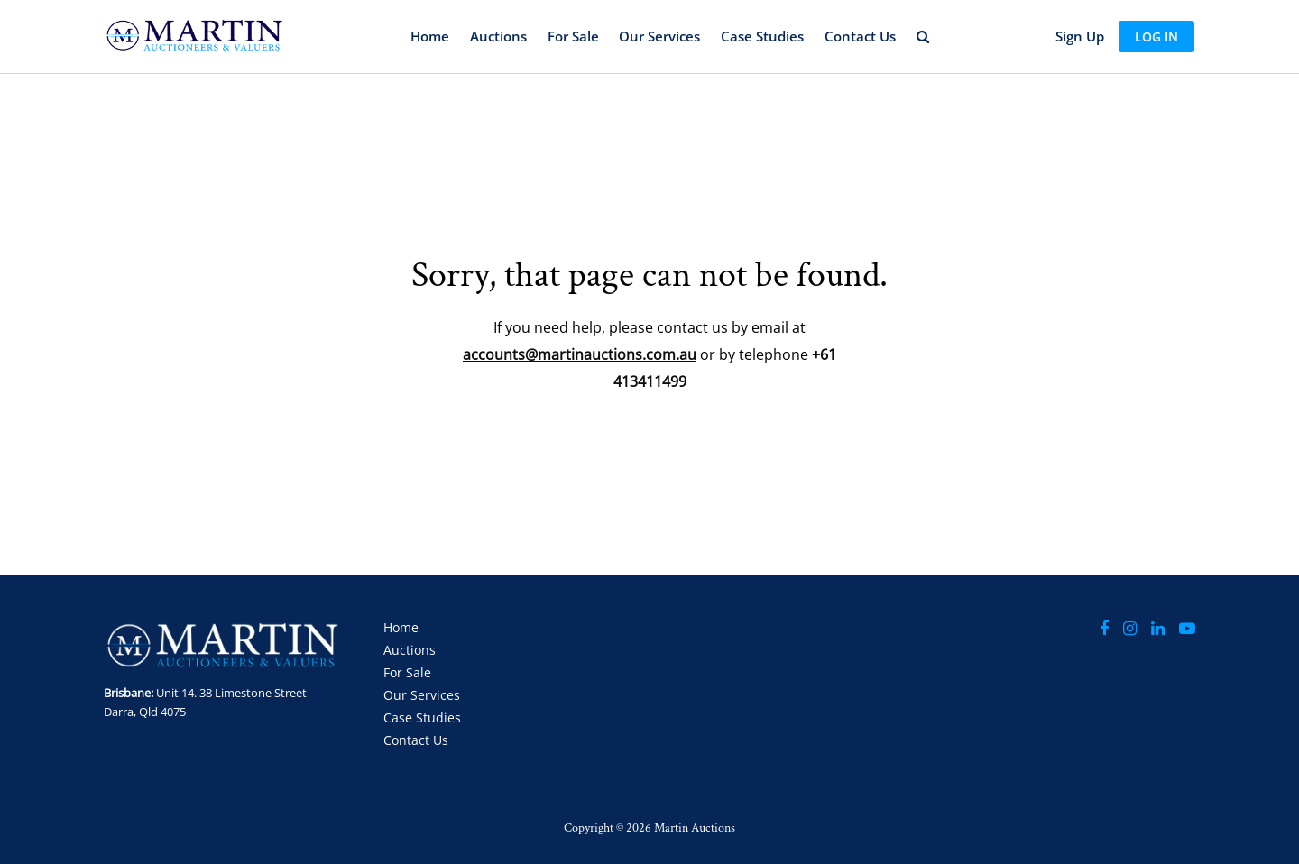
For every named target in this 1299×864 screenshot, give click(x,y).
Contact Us (860, 36)
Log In (1156, 36)
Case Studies (762, 36)
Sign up (1079, 36)
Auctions (498, 36)
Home (429, 36)
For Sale (573, 36)
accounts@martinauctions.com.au (579, 354)
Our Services (659, 36)
